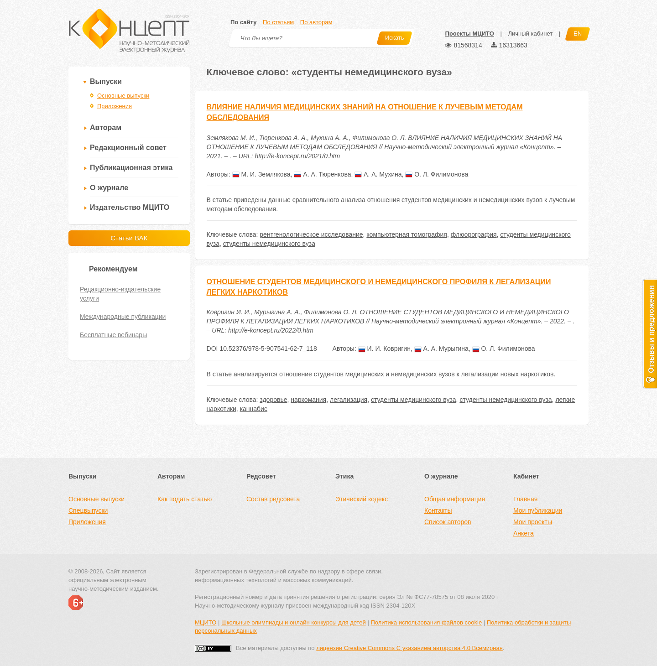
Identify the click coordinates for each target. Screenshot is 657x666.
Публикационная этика (131, 168)
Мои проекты (532, 522)
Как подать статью (184, 499)
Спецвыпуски (88, 510)
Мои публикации (537, 510)
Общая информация (454, 499)
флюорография (474, 234)
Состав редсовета (273, 499)
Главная (525, 499)
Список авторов (447, 522)
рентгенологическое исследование (311, 234)
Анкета (523, 533)
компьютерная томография (406, 234)
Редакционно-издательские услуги (120, 294)
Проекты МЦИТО (469, 33)
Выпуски (106, 81)
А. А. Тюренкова (322, 174)
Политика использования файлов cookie (426, 622)
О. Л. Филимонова (436, 174)
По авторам (316, 22)
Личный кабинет (530, 33)
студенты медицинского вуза (413, 399)
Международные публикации (123, 316)
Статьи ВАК (128, 238)
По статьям (278, 22)
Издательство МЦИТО (129, 207)
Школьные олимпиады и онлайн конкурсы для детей (293, 622)
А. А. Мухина (378, 174)
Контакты (438, 510)
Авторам (105, 127)
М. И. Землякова (261, 174)
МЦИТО (205, 622)
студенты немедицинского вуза (269, 243)
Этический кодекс (361, 499)
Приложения (114, 106)
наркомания (308, 399)
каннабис (253, 408)
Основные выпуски (123, 95)
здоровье (273, 399)
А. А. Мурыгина (441, 348)
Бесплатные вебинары (113, 334)
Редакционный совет (128, 147)
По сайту (243, 22)
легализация (348, 399)
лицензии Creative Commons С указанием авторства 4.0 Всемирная (409, 648)
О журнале (109, 188)
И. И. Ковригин (384, 348)
